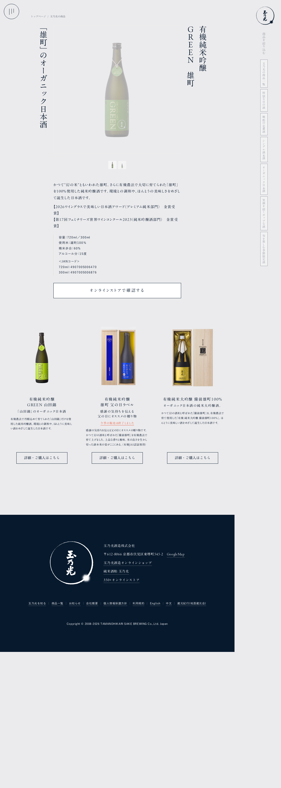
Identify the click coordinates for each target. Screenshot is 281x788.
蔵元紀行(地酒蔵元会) (191, 740)
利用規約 (138, 740)
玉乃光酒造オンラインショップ (127, 700)
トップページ (38, 16)
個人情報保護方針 (115, 740)
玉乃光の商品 (57, 16)
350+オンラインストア (121, 717)
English (155, 740)
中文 (169, 740)
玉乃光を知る (37, 740)
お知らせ (75, 740)
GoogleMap (176, 692)
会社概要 (92, 740)
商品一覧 (57, 740)
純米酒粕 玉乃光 (116, 709)
